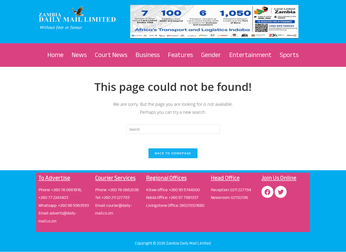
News (79, 55)
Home (55, 55)
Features (180, 55)
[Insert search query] (173, 129)
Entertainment (250, 55)
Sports (289, 55)
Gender (211, 55)
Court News (111, 55)
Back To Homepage (173, 153)
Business (148, 55)
